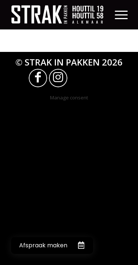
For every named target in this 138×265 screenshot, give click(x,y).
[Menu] (121, 14)
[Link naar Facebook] (38, 78)
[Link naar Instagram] (58, 78)
